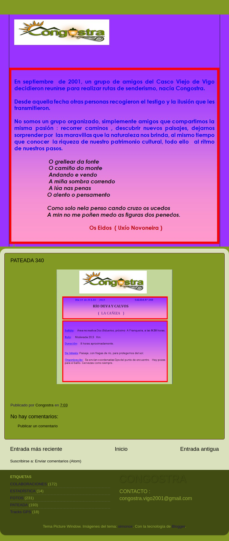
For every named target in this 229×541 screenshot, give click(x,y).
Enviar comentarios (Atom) (58, 461)
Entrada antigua (199, 449)
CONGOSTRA (152, 479)
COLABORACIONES (28, 484)
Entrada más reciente (36, 449)
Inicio (121, 449)
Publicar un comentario (38, 426)
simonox (125, 526)
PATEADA (19, 505)
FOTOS (16, 498)
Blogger (178, 526)
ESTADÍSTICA (23, 491)
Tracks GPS (20, 512)
